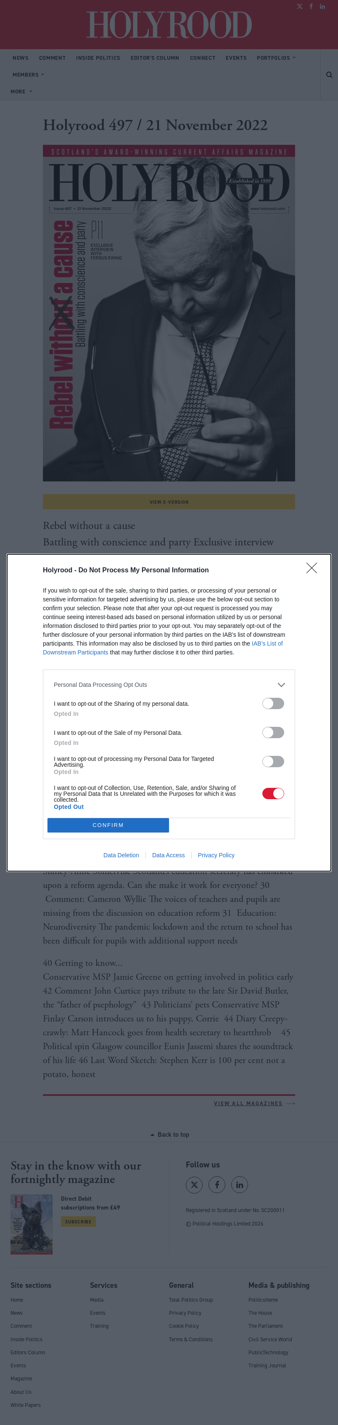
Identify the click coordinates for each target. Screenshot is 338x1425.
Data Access (168, 855)
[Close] (314, 571)
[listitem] (169, 685)
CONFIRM (108, 825)
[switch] (273, 703)
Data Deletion (121, 855)
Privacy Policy (216, 855)
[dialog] (169, 712)
